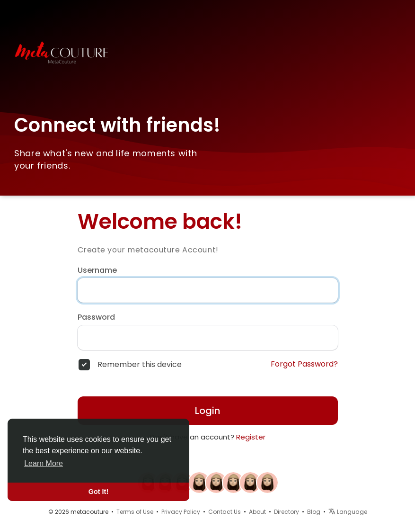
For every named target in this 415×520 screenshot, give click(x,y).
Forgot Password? (304, 364)
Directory (286, 512)
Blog (313, 512)
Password (96, 317)
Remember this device (139, 364)
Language (347, 512)
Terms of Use (134, 512)
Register (250, 437)
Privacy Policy (180, 512)
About (257, 512)
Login (207, 410)
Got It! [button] (98, 491)
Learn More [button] (43, 463)
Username (97, 270)
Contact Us (224, 512)
